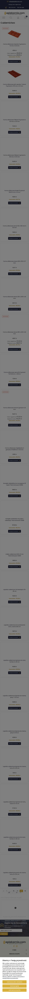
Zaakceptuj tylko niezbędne (14, 982)
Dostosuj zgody (14, 986)
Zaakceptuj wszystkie (14, 990)
